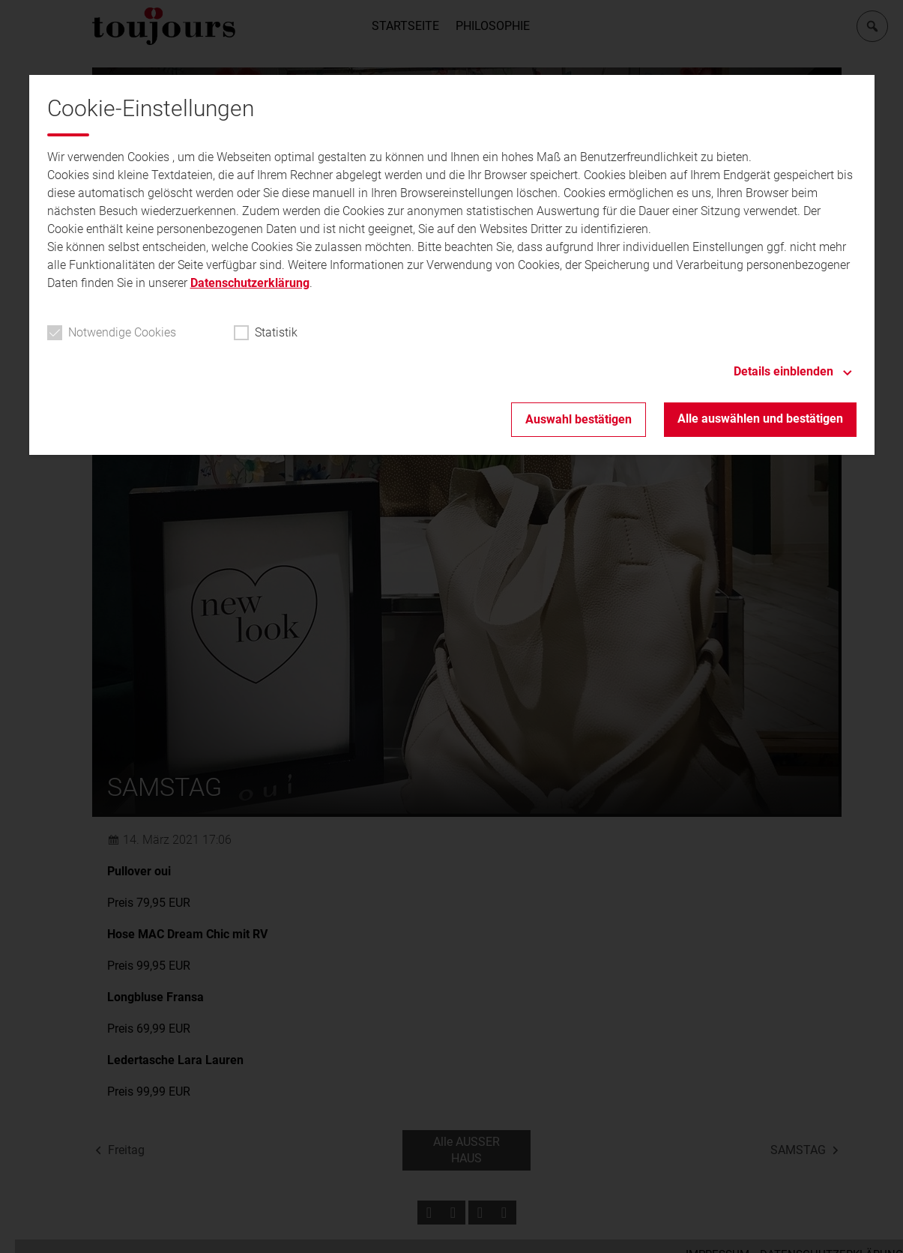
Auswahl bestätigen (578, 419)
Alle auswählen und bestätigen (760, 418)
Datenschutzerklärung (249, 283)
